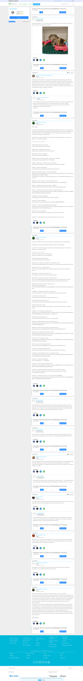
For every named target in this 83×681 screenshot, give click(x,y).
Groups (30, 4)
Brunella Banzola (39, 18)
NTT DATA (64, 640)
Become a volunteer (53, 646)
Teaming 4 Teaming (52, 644)
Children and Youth (46, 655)
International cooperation (14, 657)
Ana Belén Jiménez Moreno (42, 562)
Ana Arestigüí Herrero (40, 535)
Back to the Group (12, 21)
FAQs (37, 640)
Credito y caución (65, 643)
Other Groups (62, 657)
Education (28, 657)
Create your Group (26, 640)
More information (59, 678)
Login (41, 12)
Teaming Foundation (13, 640)
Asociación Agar (13, 8)
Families (44, 653)
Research (62, 653)
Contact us (38, 645)
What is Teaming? (23, 4)
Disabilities (28, 655)
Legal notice (38, 643)
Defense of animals (30, 653)
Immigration (45, 657)
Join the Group (62, 12)
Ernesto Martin (39, 497)
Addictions (11, 653)
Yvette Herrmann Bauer (41, 122)
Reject (44, 680)
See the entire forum (26, 21)
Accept (40, 680)
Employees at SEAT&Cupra (67, 645)
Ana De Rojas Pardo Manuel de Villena (44, 75)
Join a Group (25, 643)
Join (19, 17)
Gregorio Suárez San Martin (43, 97)
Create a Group (36, 4)
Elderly (61, 655)
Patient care (12, 655)
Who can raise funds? (27, 645)
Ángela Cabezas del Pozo (41, 456)
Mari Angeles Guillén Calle (41, 589)
